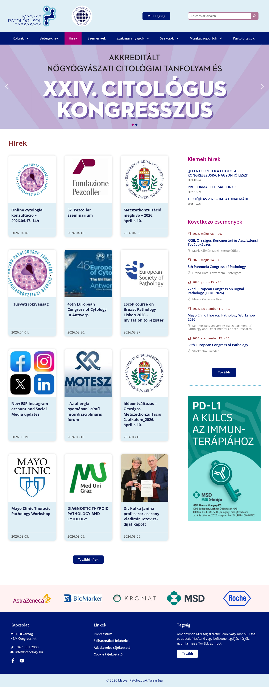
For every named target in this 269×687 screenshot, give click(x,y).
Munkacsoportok (206, 38)
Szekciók (169, 38)
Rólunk (21, 38)
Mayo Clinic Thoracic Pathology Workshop (30, 511)
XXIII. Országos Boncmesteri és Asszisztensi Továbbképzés (223, 242)
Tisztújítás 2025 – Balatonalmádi (218, 199)
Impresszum (103, 634)
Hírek (73, 38)
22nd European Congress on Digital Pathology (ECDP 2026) (216, 291)
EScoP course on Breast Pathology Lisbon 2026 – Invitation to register (144, 312)
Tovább (224, 372)
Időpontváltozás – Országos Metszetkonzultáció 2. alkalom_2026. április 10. (142, 414)
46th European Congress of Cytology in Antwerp (87, 309)
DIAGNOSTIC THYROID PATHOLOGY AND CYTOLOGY (87, 513)
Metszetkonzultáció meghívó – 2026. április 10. (142, 215)
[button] (134, 87)
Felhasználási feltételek (112, 640)
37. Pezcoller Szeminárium (80, 212)
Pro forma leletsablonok (212, 187)
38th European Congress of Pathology (218, 345)
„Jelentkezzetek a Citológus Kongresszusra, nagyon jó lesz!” (218, 173)
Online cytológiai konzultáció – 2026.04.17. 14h (27, 215)
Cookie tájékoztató (108, 654)
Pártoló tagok (243, 38)
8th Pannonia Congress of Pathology (217, 266)
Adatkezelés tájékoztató (112, 647)
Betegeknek (49, 38)
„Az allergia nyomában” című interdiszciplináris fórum (84, 411)
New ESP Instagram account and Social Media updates (29, 409)
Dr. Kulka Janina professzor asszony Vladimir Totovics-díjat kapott (141, 516)
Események (97, 38)
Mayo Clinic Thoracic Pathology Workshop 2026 (221, 317)
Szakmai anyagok (133, 38)
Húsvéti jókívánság (30, 304)
